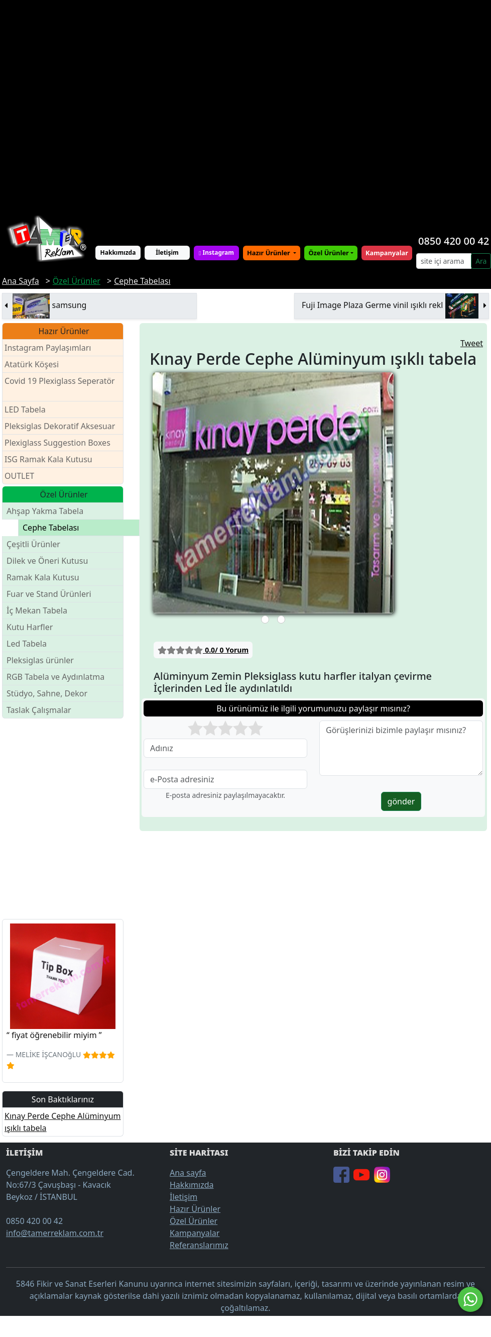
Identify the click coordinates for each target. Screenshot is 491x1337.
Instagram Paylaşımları (52, 348)
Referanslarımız (199, 1245)
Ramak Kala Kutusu (43, 577)
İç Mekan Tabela (37, 610)
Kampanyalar (194, 1233)
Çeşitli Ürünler (33, 544)
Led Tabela (27, 643)
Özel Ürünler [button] (328, 252)
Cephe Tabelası (51, 527)
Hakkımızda (118, 252)
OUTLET (19, 475)
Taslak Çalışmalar (39, 709)
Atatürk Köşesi (32, 364)
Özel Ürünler (193, 1220)
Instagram (216, 252)
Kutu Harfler (30, 627)
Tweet (471, 343)
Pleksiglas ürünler (40, 660)
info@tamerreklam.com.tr (54, 1233)
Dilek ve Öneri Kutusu (47, 560)
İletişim (167, 252)
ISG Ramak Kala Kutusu (48, 459)
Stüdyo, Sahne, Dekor (47, 693)
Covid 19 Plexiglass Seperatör (60, 387)
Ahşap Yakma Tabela (45, 511)
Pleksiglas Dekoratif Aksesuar (60, 426)
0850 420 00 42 (453, 241)
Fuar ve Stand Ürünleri (49, 593)
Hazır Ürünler (269, 252)
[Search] (443, 261)
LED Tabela (25, 409)
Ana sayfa (188, 1172)
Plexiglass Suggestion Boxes (57, 442)
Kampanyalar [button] (386, 252)
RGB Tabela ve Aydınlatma (55, 676)
